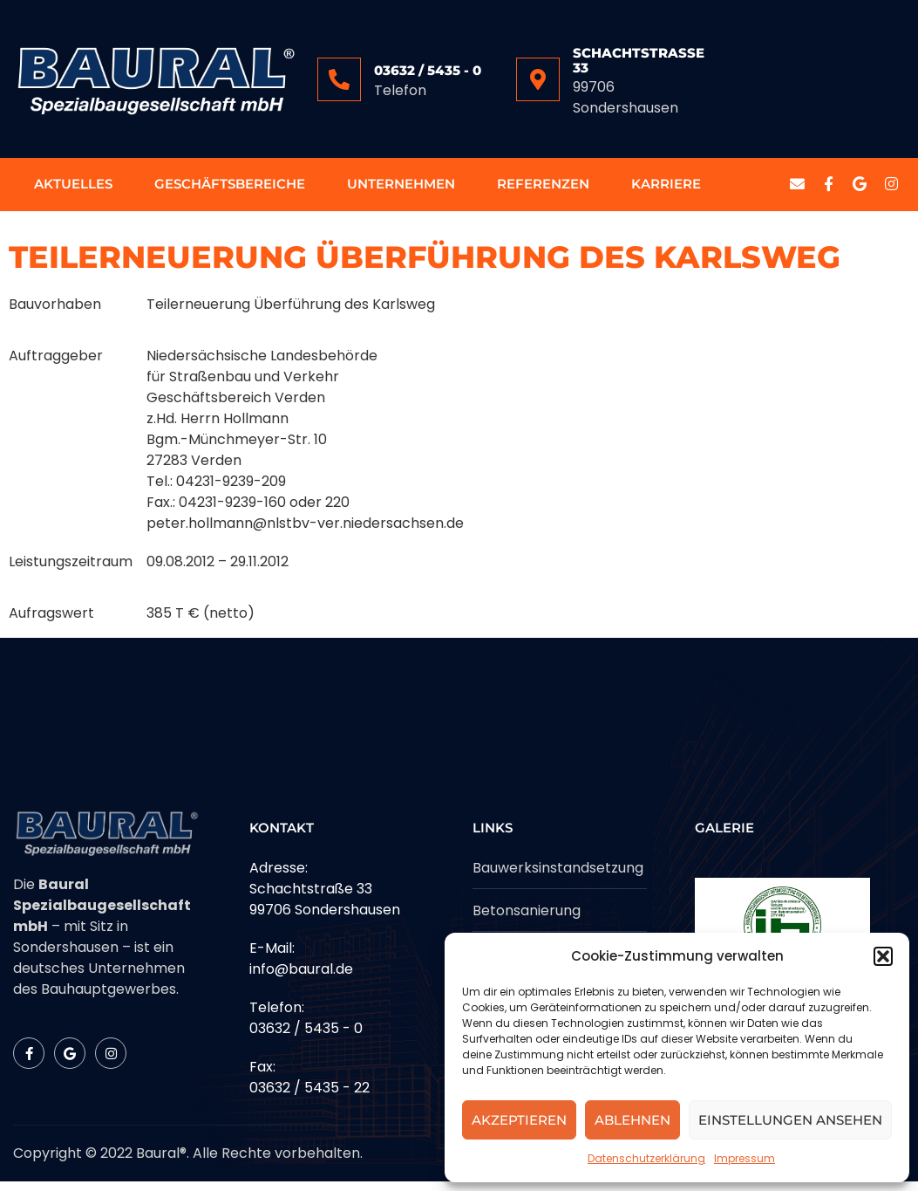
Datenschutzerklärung (646, 1158)
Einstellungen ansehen (790, 1120)
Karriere (666, 189)
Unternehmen (401, 189)
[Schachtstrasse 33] (538, 79)
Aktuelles (73, 189)
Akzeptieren (519, 1120)
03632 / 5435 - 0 (427, 70)
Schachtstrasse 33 (638, 60)
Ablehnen (632, 1120)
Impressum (744, 1158)
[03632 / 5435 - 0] (339, 79)
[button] (883, 956)
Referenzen (543, 189)
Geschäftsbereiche (229, 189)
